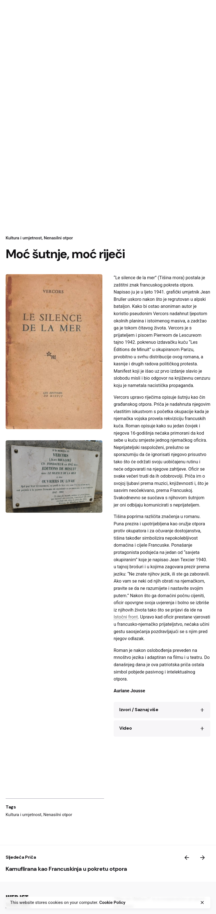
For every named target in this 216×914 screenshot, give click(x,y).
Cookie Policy (112, 902)
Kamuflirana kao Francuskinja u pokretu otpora (66, 868)
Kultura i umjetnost (23, 814)
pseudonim (141, 313)
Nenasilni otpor (57, 814)
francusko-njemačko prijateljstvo (149, 624)
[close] (202, 902)
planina (136, 321)
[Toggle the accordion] (202, 710)
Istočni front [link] (126, 617)
